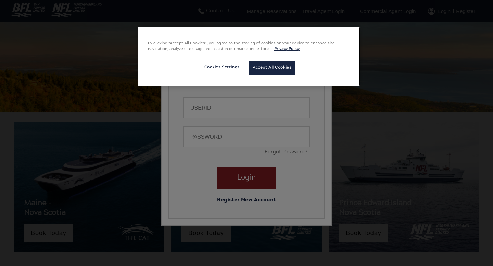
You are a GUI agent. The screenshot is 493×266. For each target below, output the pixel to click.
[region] (249, 56)
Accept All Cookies (272, 68)
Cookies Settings (222, 67)
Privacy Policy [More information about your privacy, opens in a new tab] (287, 49)
